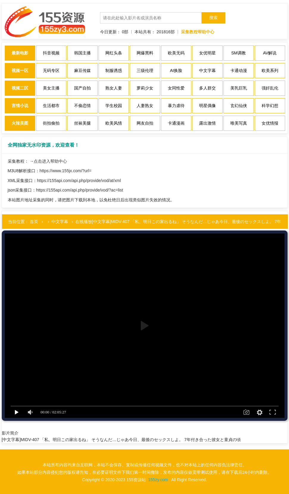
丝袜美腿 (82, 123)
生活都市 (51, 105)
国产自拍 (82, 88)
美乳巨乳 (238, 88)
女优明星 (207, 53)
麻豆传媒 (82, 70)
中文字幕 (207, 70)
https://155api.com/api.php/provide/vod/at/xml (79, 180)
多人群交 (207, 88)
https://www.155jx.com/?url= (66, 170)
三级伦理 (145, 70)
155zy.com (158, 479)
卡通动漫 (238, 70)
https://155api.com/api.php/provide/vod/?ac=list (79, 190)
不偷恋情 (82, 105)
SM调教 (238, 53)
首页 (34, 221)
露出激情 (207, 123)
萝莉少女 (145, 88)
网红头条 (113, 53)
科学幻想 (270, 105)
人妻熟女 (145, 105)
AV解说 (270, 53)
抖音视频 (51, 53)
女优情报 (270, 123)
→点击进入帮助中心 (48, 161)
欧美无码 (176, 53)
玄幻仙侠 (238, 105)
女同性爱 (176, 88)
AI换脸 (176, 70)
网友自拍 (145, 123)
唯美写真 (238, 123)
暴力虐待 (176, 105)
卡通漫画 (176, 123)
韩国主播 (82, 53)
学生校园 (113, 105)
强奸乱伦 (270, 88)
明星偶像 (207, 105)
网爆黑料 (145, 53)
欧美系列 (270, 70)
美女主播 (51, 88)
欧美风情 (113, 123)
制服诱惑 (113, 70)
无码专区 (51, 70)
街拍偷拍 (51, 123)
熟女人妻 (113, 88)
